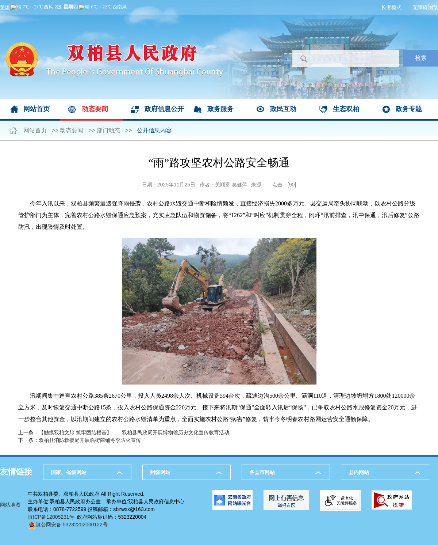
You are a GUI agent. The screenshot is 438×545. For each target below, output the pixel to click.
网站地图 (10, 505)
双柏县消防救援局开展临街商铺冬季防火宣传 (90, 440)
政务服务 (220, 109)
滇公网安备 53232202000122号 (68, 524)
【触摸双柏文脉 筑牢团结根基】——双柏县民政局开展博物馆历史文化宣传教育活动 (134, 432)
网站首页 (36, 109)
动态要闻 (95, 109)
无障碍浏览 (425, 7)
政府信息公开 (164, 109)
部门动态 (108, 130)
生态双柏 (346, 109)
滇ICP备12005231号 (51, 517)
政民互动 (283, 109)
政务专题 (409, 109)
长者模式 (391, 7)
